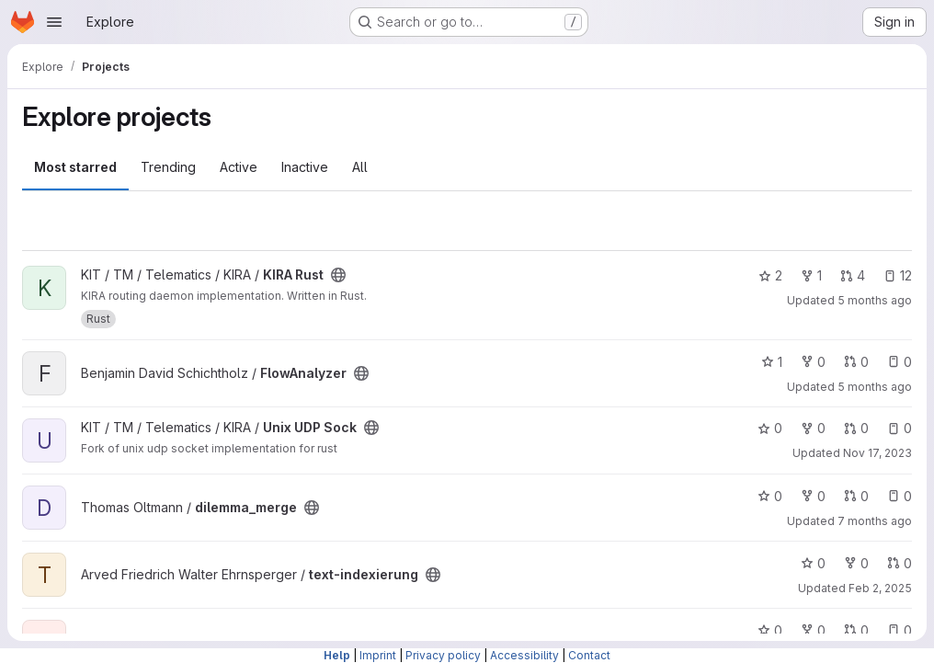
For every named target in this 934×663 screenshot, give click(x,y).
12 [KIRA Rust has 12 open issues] (897, 275)
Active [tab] (238, 167)
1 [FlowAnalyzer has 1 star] (771, 362)
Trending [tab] (168, 167)
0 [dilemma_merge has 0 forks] (813, 496)
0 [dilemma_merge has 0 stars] (769, 496)
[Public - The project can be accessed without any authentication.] (338, 275)
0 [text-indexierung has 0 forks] (856, 563)
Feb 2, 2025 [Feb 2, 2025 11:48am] (880, 588)
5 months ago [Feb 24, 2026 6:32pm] (874, 300)
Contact (589, 655)
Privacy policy (443, 655)
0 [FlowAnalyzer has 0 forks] (813, 362)
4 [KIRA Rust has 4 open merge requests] (852, 275)
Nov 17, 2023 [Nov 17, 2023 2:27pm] (877, 453)
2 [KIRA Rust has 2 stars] (770, 275)
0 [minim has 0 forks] (813, 630)
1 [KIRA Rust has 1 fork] (811, 275)
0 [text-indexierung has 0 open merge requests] (899, 563)
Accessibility (524, 655)
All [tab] (360, 167)
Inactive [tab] (304, 167)
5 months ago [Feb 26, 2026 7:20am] (874, 387)
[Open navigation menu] (54, 22)
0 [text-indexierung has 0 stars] (813, 563)
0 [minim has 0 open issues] (899, 630)
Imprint (377, 655)
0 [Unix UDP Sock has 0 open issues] (899, 428)
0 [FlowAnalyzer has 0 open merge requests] (856, 362)
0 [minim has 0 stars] (769, 630)
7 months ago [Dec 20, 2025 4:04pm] (874, 521)
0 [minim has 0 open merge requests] (856, 630)
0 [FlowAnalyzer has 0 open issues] (899, 362)
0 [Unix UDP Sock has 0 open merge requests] (856, 428)
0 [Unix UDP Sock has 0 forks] (813, 428)
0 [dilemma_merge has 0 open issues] (899, 496)
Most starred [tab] (75, 167)
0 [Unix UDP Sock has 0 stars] (769, 428)
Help (337, 655)
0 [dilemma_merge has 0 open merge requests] (856, 496)
